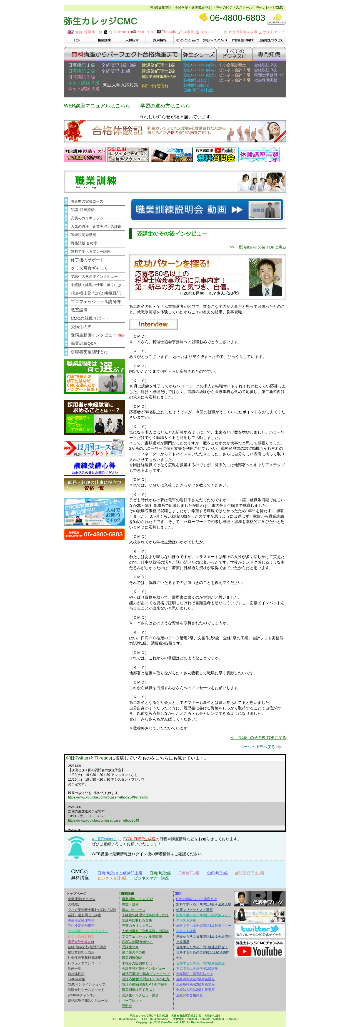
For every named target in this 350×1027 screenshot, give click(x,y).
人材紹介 (74, 904)
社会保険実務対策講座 (84, 958)
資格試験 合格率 (84, 243)
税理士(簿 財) (155, 86)
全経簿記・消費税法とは (194, 974)
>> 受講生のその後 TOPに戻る (258, 247)
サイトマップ (272, 32)
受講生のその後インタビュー (94, 276)
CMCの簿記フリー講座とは (196, 899)
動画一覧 (74, 969)
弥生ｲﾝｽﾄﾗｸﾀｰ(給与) (199, 70)
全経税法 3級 (265, 70)
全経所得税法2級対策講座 (195, 984)
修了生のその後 (133, 952)
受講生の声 (81, 326)
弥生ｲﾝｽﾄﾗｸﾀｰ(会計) (199, 65)
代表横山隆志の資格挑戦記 (96, 293)
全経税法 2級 (265, 65)
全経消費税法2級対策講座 (87, 947)
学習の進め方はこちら (165, 106)
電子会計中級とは (81, 942)
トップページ (76, 894)
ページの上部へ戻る (257, 747)
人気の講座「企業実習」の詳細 (96, 226)
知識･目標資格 (82, 210)
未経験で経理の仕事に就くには (96, 285)
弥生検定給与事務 (81, 926)
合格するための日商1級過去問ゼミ (202, 947)
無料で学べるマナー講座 (91, 251)
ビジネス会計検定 (81, 936)
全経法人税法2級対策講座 (195, 990)
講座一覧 (93, 32)
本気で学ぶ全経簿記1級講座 (197, 969)
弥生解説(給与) (196, 85)
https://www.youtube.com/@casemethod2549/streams (108, 797)
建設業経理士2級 (158, 71)
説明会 (127, 1006)
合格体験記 (76, 974)
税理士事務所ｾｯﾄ (268, 75)
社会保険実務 (266, 80)
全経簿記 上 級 (116, 71)
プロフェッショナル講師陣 (96, 301)
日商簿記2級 (160, 873)
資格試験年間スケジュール (88, 1001)
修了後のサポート (87, 259)
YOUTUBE (143, 32)
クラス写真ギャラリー (91, 268)
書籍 (75, 33)
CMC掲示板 (76, 979)
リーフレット (132, 1001)
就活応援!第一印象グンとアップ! (146, 974)
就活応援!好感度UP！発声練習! (145, 984)
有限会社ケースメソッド (86, 990)
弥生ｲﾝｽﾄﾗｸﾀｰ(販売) (199, 75)
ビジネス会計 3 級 (235, 70)
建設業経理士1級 (158, 65)
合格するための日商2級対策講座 (200, 963)
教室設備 (79, 310)
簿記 (178, 894)
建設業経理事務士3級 (159, 77)
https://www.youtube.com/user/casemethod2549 (103, 820)
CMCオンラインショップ (86, 984)
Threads (166, 32)
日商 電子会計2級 (198, 90)
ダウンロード (209, 32)
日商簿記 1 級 (81, 65)
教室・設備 (130, 904)
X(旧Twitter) (116, 32)
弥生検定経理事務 (81, 920)
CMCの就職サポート (90, 318)
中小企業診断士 (232, 65)
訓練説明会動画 (83, 235)
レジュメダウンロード (84, 963)
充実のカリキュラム (87, 218)
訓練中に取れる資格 (137, 920)
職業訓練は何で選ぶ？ (138, 990)
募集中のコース (133, 910)
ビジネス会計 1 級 (235, 80)
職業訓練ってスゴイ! (137, 899)
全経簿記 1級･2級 (118, 65)
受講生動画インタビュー (97, 335)
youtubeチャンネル (82, 995)
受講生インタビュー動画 (140, 995)
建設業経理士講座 (81, 952)
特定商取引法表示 (241, 32)
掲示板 (186, 32)
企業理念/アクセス (81, 899)
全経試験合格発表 (189, 995)
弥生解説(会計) (196, 80)
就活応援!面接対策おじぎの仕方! (146, 979)
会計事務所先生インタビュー (143, 969)
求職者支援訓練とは (89, 351)
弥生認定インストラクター (88, 931)
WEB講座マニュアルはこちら (97, 106)
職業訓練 (127, 894)
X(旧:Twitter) (77, 758)
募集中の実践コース (87, 201)
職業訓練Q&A (83, 343)
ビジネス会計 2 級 (235, 75)
